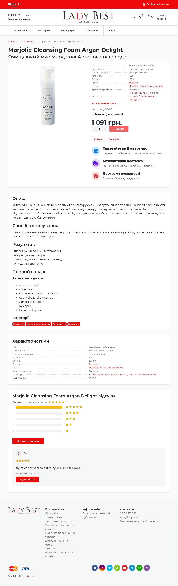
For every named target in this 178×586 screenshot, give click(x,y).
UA (14, 4)
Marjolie (133, 82)
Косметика (20, 30)
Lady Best (29, 576)
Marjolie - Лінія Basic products (146, 86)
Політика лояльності (96, 513)
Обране (98, 139)
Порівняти (113, 139)
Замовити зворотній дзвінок (138, 521)
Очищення (135, 99)
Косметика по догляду (38, 324)
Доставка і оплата (57, 521)
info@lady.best (128, 517)
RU (19, 4)
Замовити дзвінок (19, 19)
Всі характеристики (104, 103)
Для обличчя (146, 96)
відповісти (27, 479)
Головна (13, 41)
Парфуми (44, 30)
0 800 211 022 (18, 15)
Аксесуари (67, 30)
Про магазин (54, 509)
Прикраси (92, 30)
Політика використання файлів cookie (59, 552)
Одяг (112, 30)
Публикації (89, 517)
